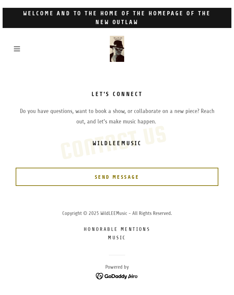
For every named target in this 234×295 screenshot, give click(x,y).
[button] (26, 48)
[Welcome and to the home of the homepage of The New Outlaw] (117, 18)
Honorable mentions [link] (117, 229)
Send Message (117, 177)
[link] (117, 49)
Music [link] (117, 238)
